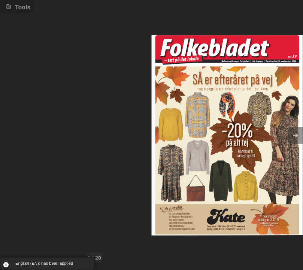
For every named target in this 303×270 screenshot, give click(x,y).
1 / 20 (94, 258)
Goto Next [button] (295, 135)
